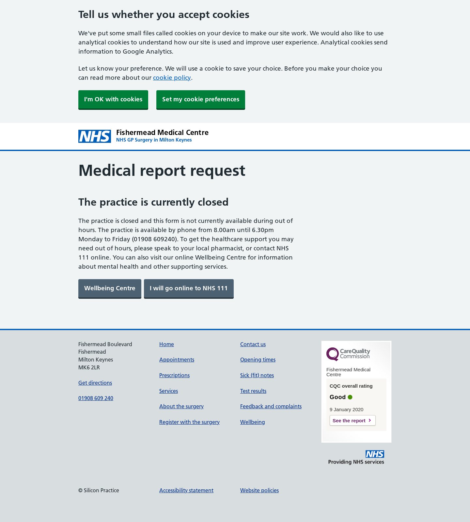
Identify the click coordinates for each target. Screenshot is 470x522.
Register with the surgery (189, 422)
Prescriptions (174, 375)
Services (168, 391)
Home (166, 344)
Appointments (176, 359)
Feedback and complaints (271, 406)
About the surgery (181, 406)
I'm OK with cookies (113, 99)
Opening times (257, 359)
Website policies (259, 490)
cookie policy (172, 77)
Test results (253, 391)
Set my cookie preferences (200, 99)
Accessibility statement (186, 490)
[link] (109, 288)
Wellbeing (252, 422)
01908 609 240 (95, 398)
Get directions (95, 382)
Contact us (253, 344)
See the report (349, 420)
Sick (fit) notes (257, 375)
